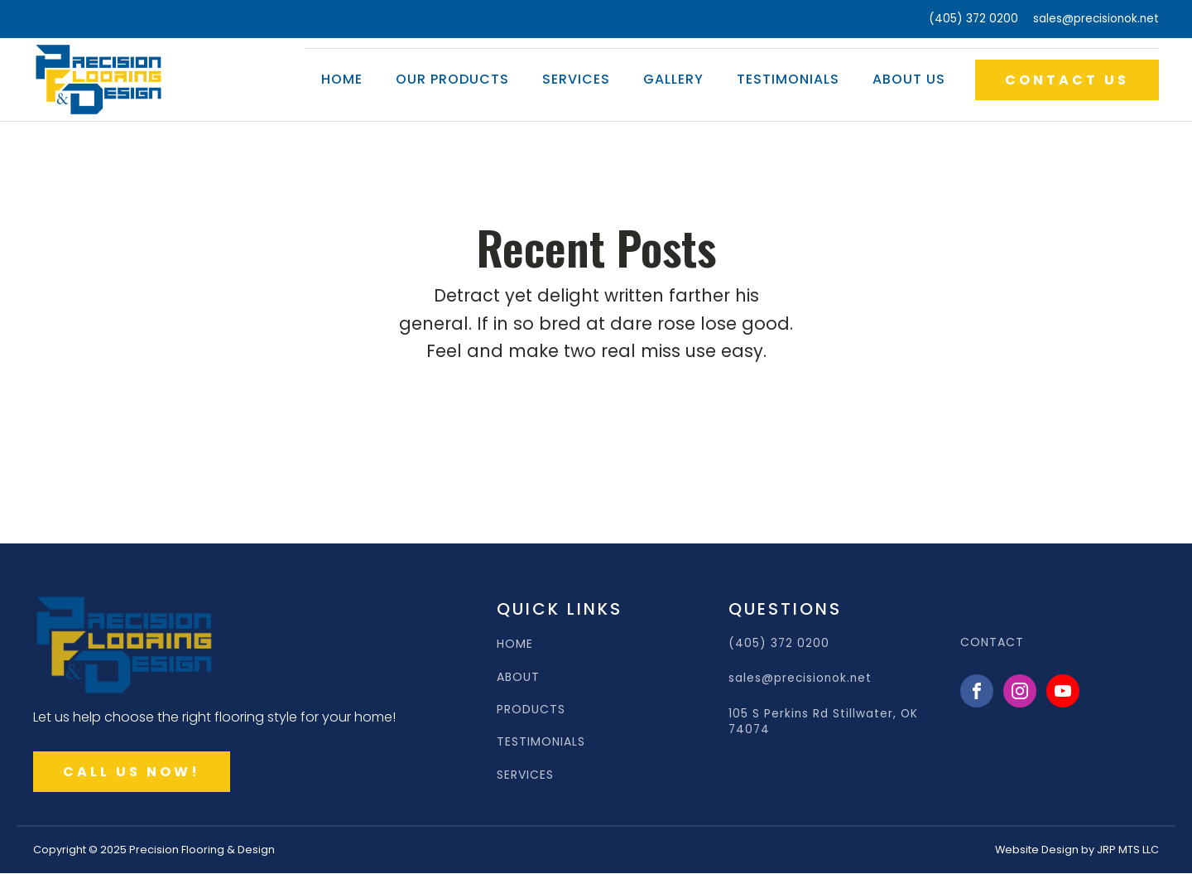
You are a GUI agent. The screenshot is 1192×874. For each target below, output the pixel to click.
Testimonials (788, 79)
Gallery (673, 79)
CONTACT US (1067, 79)
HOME (515, 644)
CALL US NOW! (131, 771)
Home (342, 79)
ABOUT (518, 677)
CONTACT (992, 642)
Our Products (452, 79)
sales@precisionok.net (1096, 19)
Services (576, 79)
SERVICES (525, 775)
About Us (908, 79)
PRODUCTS (531, 709)
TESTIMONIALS (541, 742)
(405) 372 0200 (973, 19)
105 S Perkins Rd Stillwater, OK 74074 (823, 721)
